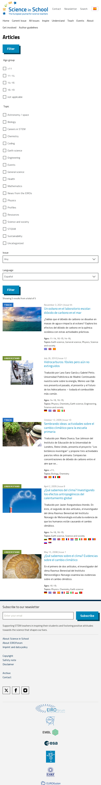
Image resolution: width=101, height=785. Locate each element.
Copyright (8, 656)
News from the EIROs (20, 193)
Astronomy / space (18, 115)
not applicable (15, 97)
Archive (7, 673)
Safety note (9, 660)
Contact (56, 9)
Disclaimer (8, 664)
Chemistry (13, 136)
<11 (10, 68)
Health (11, 179)
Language (8, 270)
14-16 (11, 83)
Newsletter (70, 9)
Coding (11, 143)
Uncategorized (15, 243)
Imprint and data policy (15, 647)
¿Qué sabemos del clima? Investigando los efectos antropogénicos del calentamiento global (69, 494)
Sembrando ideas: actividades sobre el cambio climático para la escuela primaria (69, 427)
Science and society (18, 222)
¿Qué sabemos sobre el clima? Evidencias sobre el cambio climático (71, 557)
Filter (11, 48)
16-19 (11, 90)
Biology (12, 122)
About (90, 21)
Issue (5, 253)
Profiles (12, 207)
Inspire (45, 21)
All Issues (34, 21)
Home (6, 21)
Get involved (9, 27)
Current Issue (19, 21)
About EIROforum (13, 643)
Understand (58, 21)
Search (83, 9)
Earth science (15, 150)
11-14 (11, 76)
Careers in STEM (16, 129)
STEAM (12, 229)
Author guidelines (28, 27)
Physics (12, 200)
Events (80, 21)
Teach (70, 21)
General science (16, 172)
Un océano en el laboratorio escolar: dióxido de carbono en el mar (67, 310)
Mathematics (15, 186)
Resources (13, 215)
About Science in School (16, 639)
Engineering (14, 158)
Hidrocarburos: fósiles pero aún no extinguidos (66, 364)
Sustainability (15, 236)
